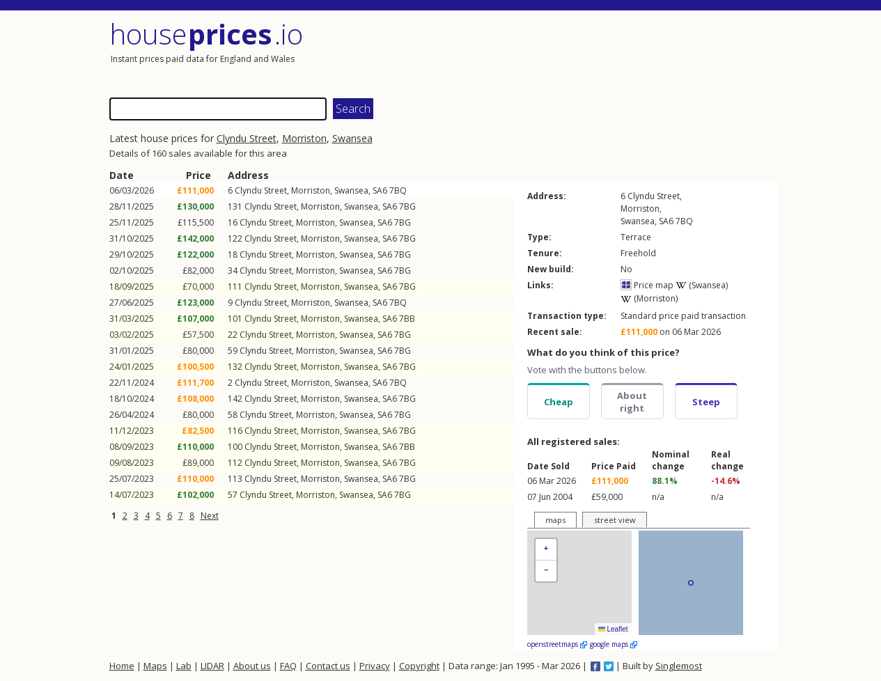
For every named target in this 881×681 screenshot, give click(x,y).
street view (615, 520)
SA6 (380, 190)
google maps (613, 644)
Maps (155, 665)
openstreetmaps (557, 644)
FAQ (288, 665)
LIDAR (212, 665)
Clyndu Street (246, 138)
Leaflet (613, 629)
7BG (407, 206)
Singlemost (678, 665)
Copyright (419, 665)
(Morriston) (649, 298)
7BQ (398, 190)
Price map (647, 285)
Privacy (374, 665)
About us (252, 665)
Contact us (328, 665)
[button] (546, 550)
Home (121, 665)
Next (210, 516)
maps (555, 520)
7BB (407, 318)
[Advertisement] (611, 52)
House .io (206, 34)
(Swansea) (702, 285)
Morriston (304, 138)
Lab (184, 665)
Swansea (352, 138)
